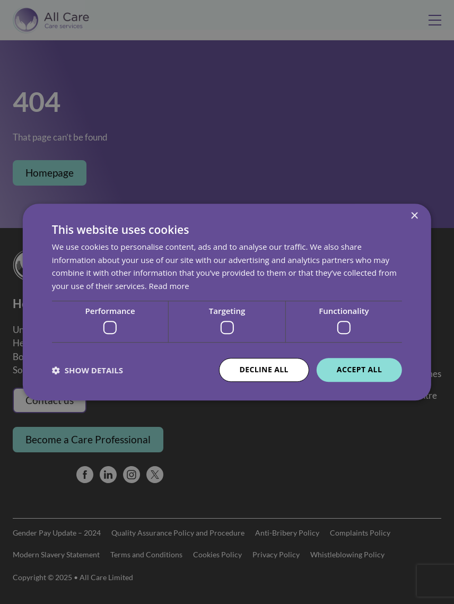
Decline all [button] (263, 370)
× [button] (414, 216)
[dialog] (227, 302)
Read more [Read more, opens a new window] (169, 286)
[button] (87, 370)
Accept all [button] (359, 370)
